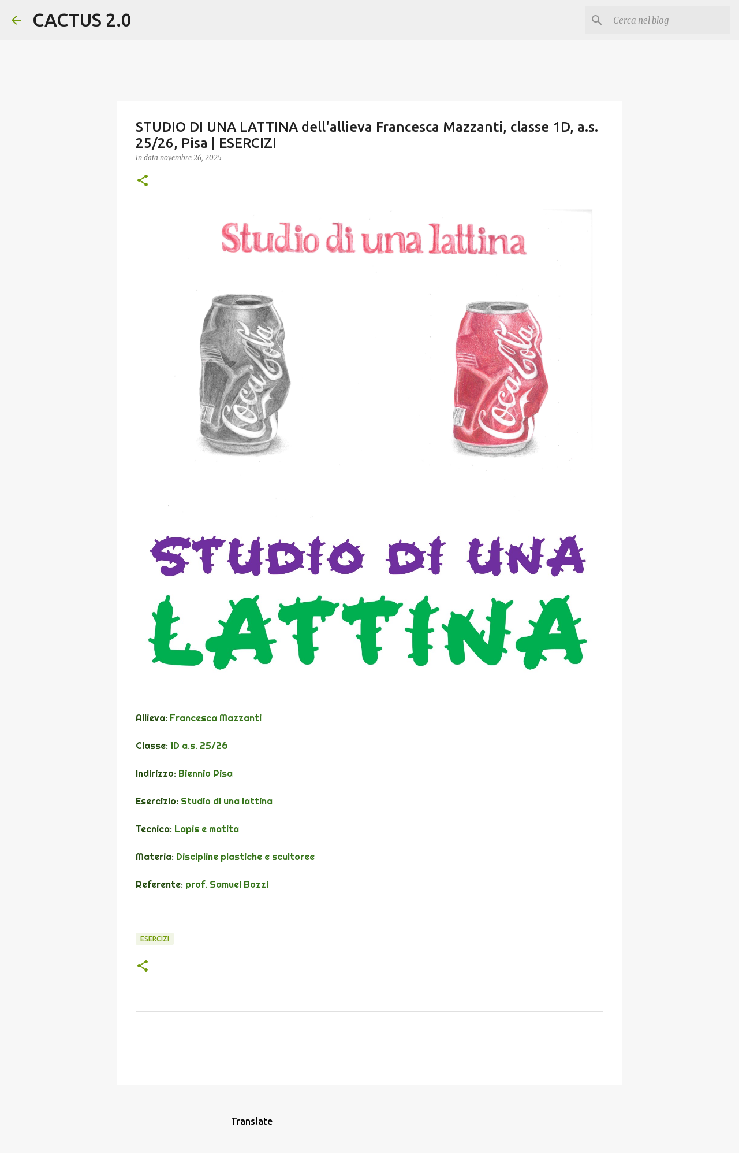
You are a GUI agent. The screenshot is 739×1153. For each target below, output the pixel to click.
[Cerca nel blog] (669, 20)
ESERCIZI (154, 939)
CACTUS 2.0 (82, 19)
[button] (143, 181)
